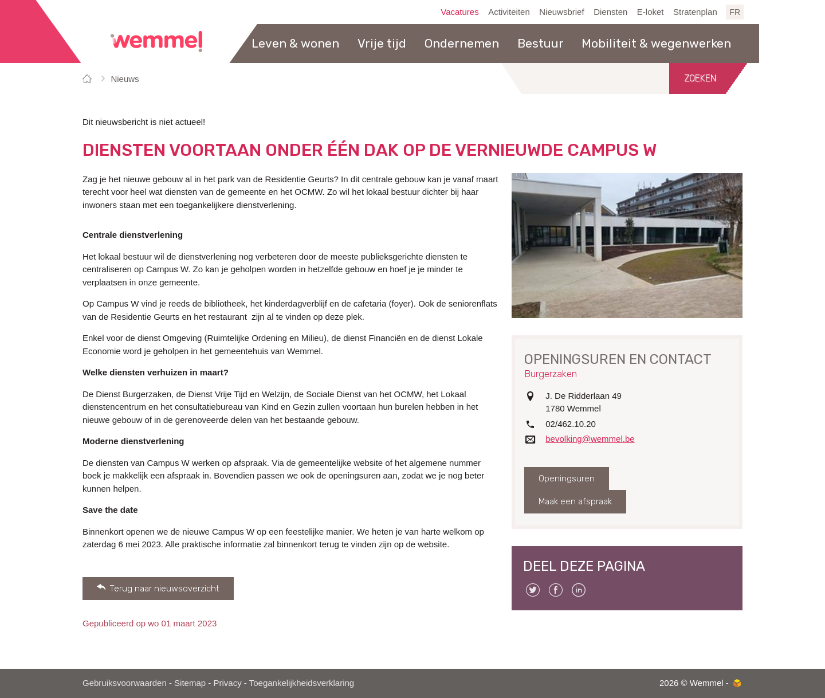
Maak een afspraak (575, 501)
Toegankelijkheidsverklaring (301, 683)
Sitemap (190, 683)
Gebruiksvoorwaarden (124, 683)
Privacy (227, 683)
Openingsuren (567, 478)
